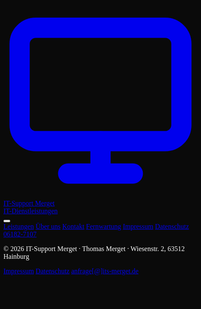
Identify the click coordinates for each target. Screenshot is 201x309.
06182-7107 (19, 234)
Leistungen (18, 226)
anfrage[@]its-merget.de (104, 271)
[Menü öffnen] (6, 221)
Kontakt (73, 226)
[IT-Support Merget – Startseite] (100, 109)
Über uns (48, 226)
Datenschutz (172, 226)
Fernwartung (103, 226)
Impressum (138, 226)
